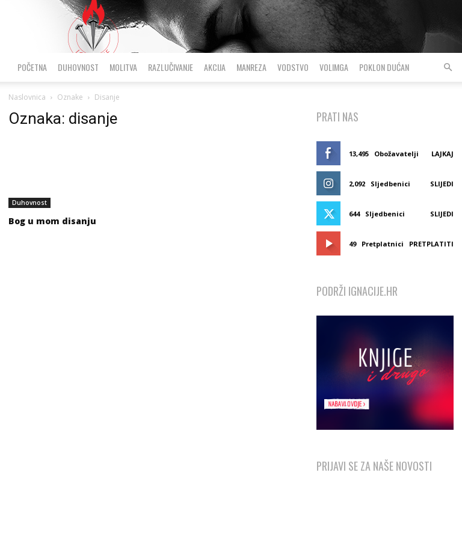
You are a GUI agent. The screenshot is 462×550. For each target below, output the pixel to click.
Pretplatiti (431, 243)
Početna (32, 67)
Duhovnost (78, 67)
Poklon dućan (384, 67)
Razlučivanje (170, 67)
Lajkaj (442, 153)
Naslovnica (27, 97)
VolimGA (333, 67)
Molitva (123, 67)
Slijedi (442, 183)
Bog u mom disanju (52, 221)
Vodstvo (293, 67)
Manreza (251, 67)
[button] (447, 67)
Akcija (215, 67)
